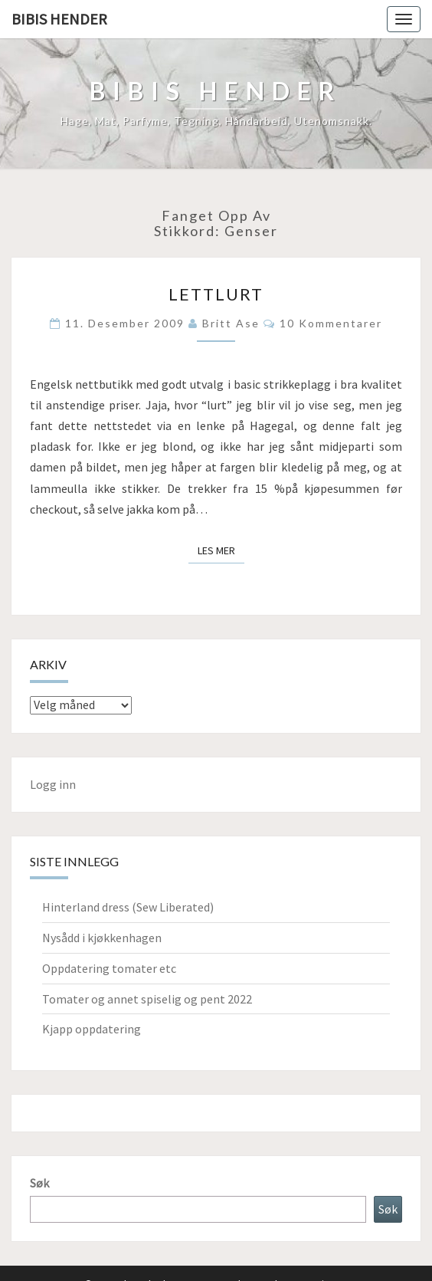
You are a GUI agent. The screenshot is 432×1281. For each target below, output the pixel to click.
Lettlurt (216, 294)
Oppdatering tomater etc (109, 968)
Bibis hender (59, 18)
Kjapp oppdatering (91, 1028)
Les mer (221, 549)
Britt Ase (231, 323)
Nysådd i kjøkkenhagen (102, 937)
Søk (39, 1183)
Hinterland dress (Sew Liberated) (128, 907)
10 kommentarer (331, 323)
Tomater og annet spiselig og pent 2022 (147, 999)
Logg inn (53, 784)
